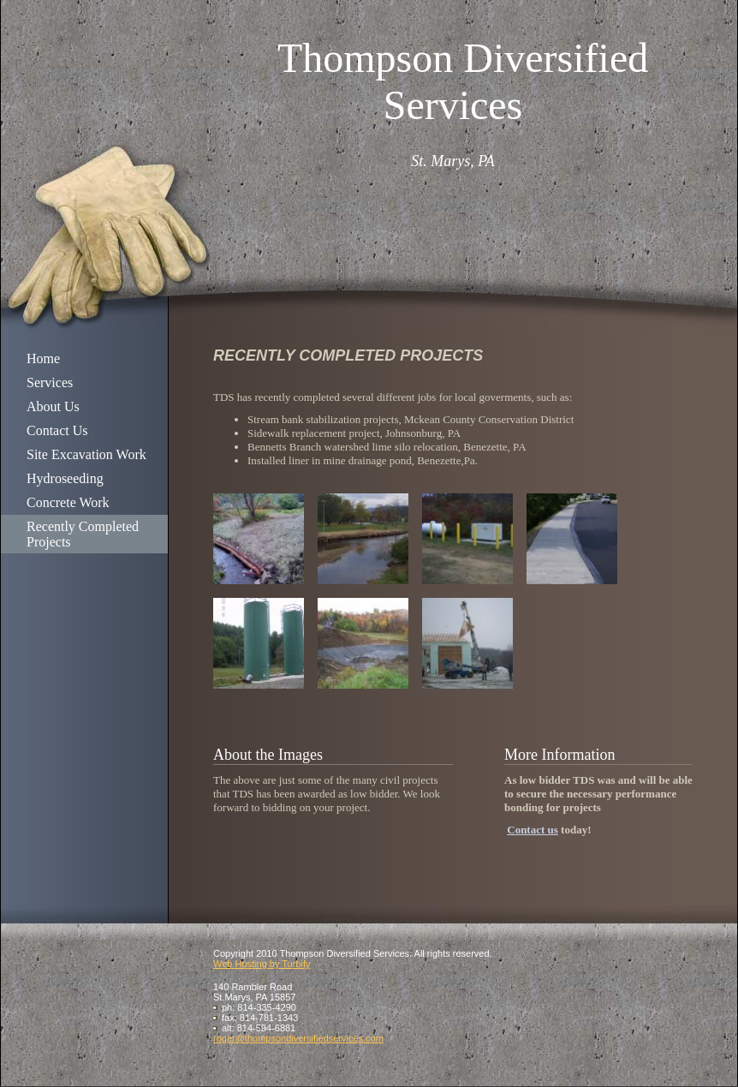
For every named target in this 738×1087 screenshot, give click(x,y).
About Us (53, 406)
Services (50, 382)
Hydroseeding (65, 478)
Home (43, 358)
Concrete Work (68, 502)
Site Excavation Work (86, 454)
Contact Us (57, 430)
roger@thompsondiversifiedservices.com (298, 1038)
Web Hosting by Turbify (262, 964)
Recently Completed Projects (83, 534)
